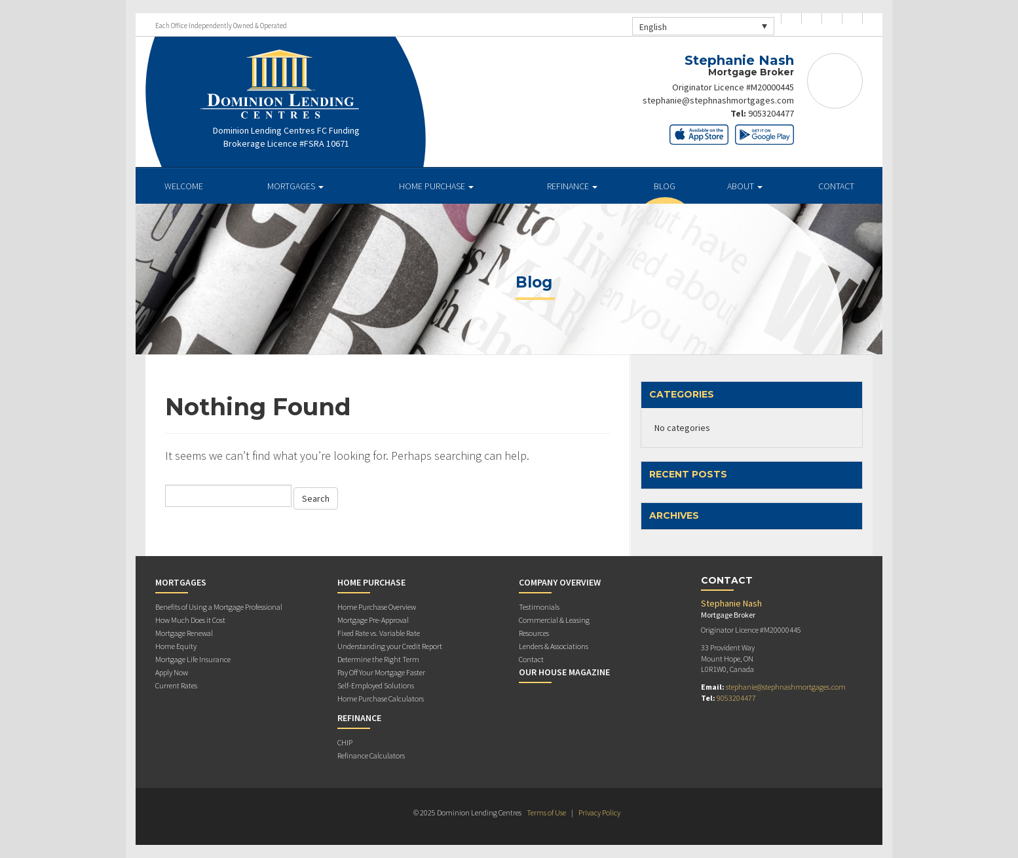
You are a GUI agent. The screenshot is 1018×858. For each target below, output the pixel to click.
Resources (534, 633)
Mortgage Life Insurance (193, 659)
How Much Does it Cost (190, 620)
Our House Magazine (564, 672)
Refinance (572, 186)
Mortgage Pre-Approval (373, 620)
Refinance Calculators (371, 755)
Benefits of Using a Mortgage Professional (218, 607)
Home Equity (176, 646)
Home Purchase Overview (376, 607)
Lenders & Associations (553, 646)
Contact (836, 186)
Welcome (183, 186)
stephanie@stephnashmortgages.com (718, 100)
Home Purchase (436, 186)
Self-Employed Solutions (375, 685)
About (745, 186)
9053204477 (771, 113)
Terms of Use (546, 812)
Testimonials (539, 607)
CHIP (344, 742)
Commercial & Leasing (554, 620)
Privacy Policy (599, 812)
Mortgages (295, 186)
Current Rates (176, 685)
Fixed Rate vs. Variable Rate (378, 633)
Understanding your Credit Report (389, 646)
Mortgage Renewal (184, 633)
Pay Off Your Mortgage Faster (381, 672)
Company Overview (560, 582)
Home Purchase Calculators (380, 698)
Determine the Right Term (378, 659)
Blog (664, 186)
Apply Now (171, 672)
